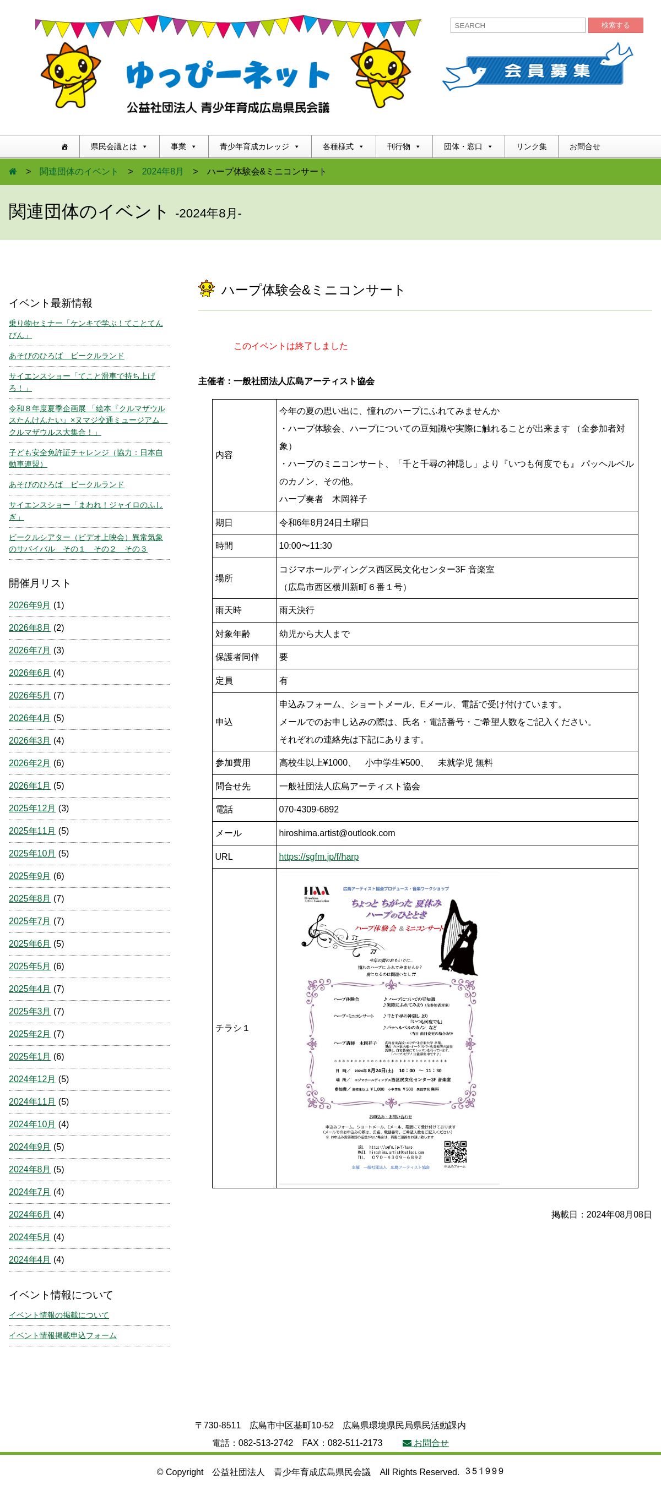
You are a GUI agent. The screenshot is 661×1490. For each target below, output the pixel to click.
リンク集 (531, 146)
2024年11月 (32, 1101)
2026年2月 (30, 763)
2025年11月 (32, 831)
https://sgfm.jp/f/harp (319, 856)
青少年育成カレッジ (260, 146)
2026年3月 (30, 740)
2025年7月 (30, 921)
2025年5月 (30, 966)
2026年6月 (30, 673)
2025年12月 (32, 808)
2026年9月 (30, 605)
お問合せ (585, 146)
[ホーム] (64, 146)
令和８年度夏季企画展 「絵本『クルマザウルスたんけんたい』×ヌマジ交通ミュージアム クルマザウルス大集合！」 (88, 420)
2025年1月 (30, 1056)
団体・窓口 (469, 146)
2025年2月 (30, 1034)
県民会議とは (119, 146)
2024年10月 (32, 1124)
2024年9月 (30, 1146)
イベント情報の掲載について (59, 1315)
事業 (184, 146)
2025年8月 (30, 898)
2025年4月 (30, 989)
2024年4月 (30, 1259)
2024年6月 (30, 1214)
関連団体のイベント (79, 171)
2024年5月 (30, 1237)
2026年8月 (30, 627)
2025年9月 (30, 876)
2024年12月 (32, 1079)
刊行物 (404, 146)
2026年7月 (30, 650)
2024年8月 (163, 171)
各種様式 (344, 146)
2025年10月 (32, 853)
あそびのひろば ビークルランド (66, 355)
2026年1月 (30, 785)
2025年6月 (30, 943)
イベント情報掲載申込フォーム (63, 1335)
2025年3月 (30, 1011)
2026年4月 (30, 718)
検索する (616, 25)
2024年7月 (30, 1192)
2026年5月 (30, 695)
